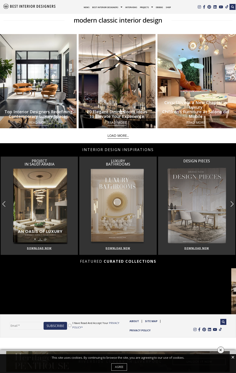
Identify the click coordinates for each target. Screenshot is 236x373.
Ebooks (159, 7)
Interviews (131, 7)
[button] (232, 204)
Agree (119, 367)
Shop (168, 7)
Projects (144, 7)
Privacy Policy (140, 330)
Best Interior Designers (105, 7)
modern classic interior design (118, 20)
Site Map (151, 321)
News (86, 7)
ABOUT (134, 321)
